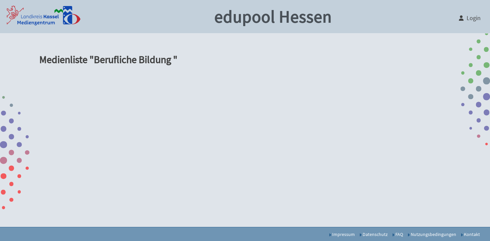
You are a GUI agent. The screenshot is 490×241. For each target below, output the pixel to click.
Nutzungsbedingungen (431, 234)
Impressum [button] (342, 234)
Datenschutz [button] (373, 234)
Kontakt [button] (470, 234)
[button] (43, 16)
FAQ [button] (397, 234)
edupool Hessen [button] (272, 16)
